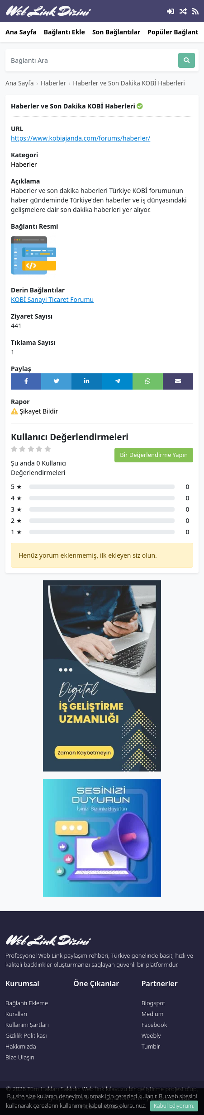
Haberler (53, 83)
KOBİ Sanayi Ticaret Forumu (52, 299)
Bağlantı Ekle (64, 32)
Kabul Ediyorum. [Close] (174, 1106)
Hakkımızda (20, 1046)
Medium (153, 1014)
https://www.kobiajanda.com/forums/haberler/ (80, 138)
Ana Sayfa (21, 32)
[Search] (92, 60)
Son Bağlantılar (116, 32)
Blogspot (154, 1003)
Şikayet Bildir (34, 411)
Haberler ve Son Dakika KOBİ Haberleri (129, 83)
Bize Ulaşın (19, 1057)
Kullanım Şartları (27, 1025)
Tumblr (151, 1046)
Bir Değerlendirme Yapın (154, 455)
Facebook (154, 1025)
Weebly (151, 1035)
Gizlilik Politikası (26, 1035)
